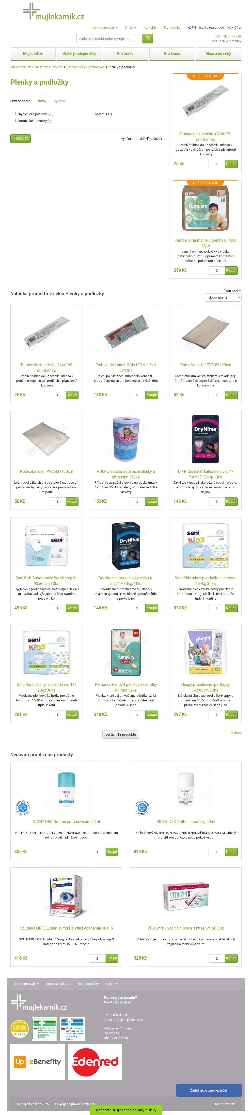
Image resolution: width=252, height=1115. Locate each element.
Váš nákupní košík (229, 36)
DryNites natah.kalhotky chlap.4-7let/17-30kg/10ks (125, 581)
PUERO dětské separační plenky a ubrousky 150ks (126, 474)
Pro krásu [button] (172, 53)
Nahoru (236, 732)
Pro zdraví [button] (125, 53)
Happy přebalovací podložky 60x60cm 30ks (205, 687)
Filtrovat (21, 138)
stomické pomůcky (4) (35, 121)
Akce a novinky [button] (218, 53)
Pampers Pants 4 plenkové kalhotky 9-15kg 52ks (126, 687)
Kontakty (150, 27)
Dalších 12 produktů (121, 734)
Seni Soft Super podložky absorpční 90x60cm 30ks (46, 581)
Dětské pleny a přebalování (85, 67)
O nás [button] (130, 27)
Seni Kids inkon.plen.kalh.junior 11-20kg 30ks (46, 687)
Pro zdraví (41, 67)
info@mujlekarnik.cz (128, 1020)
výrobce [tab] (60, 101)
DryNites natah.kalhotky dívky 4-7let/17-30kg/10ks (205, 474)
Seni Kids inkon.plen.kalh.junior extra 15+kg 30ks (205, 581)
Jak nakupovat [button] (105, 27)
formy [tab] (42, 101)
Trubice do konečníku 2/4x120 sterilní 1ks (206, 136)
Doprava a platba (58, 984)
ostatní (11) (103, 114)
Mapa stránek (225, 1104)
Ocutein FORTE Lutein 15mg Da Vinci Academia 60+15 (66, 928)
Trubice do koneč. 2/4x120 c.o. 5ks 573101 (126, 368)
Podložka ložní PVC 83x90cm (205, 365)
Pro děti (57, 67)
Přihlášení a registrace (206, 27)
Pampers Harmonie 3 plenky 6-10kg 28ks (205, 243)
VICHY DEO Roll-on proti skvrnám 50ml (66, 821)
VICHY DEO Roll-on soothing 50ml (186, 821)
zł (240, 27)
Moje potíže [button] (33, 53)
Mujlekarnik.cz (20, 67)
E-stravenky (172, 27)
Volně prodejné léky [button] (79, 53)
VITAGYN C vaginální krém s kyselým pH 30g (185, 928)
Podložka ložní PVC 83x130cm (46, 471)
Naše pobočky (88, 984)
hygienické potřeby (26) (36, 114)
